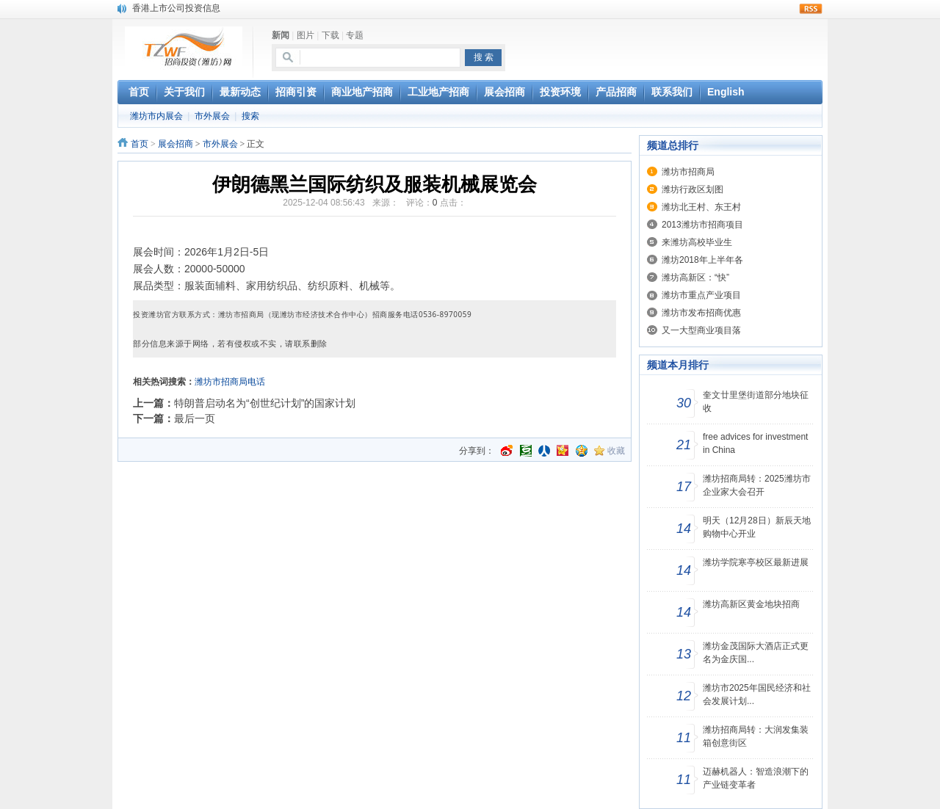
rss (810, 9)
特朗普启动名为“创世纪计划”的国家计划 (264, 403)
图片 (305, 35)
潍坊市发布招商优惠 (701, 313)
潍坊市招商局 (688, 172)
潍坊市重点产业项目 (701, 295)
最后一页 (194, 418)
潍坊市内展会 (156, 116)
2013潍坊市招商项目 (702, 225)
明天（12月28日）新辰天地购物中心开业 (757, 527)
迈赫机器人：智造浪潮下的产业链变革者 (756, 778)
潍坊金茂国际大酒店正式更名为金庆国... (756, 652)
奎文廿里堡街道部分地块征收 (756, 401)
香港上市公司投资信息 (176, 8)
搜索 (250, 116)
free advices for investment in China (755, 443)
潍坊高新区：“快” (695, 277)
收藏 (616, 451)
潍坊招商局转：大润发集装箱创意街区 (756, 736)
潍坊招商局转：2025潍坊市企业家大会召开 (757, 485)
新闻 (280, 35)
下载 (330, 35)
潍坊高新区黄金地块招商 (751, 604)
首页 (139, 144)
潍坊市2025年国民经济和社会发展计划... (757, 694)
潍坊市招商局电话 (230, 382)
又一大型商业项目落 (701, 330)
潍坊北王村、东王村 (701, 207)
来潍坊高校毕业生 (697, 242)
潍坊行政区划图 (692, 189)
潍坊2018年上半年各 (702, 260)
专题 (355, 35)
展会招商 (175, 144)
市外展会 (212, 116)
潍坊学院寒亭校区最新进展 (756, 562)
